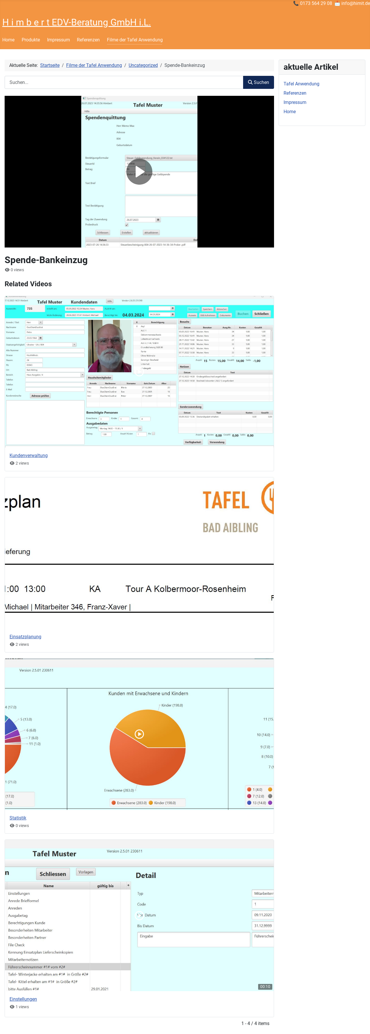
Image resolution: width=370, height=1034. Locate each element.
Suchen (258, 82)
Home (8, 40)
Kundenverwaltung (29, 455)
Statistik (18, 818)
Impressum (58, 40)
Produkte (31, 40)
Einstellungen (23, 999)
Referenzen (88, 40)
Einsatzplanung (25, 636)
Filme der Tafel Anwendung (135, 40)
